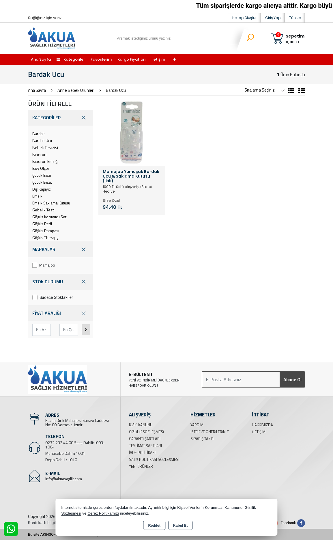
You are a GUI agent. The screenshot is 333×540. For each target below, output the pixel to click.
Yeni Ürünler (141, 466)
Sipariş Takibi (202, 439)
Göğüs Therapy (45, 237)
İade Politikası (142, 452)
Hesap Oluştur (244, 17)
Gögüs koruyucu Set (49, 217)
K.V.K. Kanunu (140, 425)
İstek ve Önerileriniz (209, 432)
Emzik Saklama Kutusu (51, 203)
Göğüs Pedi (42, 224)
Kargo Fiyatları (131, 59)
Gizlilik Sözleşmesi (146, 432)
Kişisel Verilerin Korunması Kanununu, (210, 507)
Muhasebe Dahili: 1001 (65, 453)
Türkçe (295, 17)
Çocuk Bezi (41, 175)
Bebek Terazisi (45, 147)
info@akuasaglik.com (63, 479)
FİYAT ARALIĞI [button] (60, 313)
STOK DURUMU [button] (60, 282)
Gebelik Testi (43, 210)
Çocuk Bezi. (42, 182)
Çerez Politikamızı (103, 513)
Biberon (39, 154)
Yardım (196, 425)
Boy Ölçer (40, 168)
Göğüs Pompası (45, 231)
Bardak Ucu (42, 140)
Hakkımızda (262, 425)
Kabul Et (180, 526)
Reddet (154, 526)
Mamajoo (43, 265)
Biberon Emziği (45, 161)
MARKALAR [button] (60, 249)
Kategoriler (71, 59)
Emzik (37, 196)
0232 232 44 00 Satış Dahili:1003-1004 (75, 445)
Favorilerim (101, 59)
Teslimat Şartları (145, 445)
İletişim (158, 59)
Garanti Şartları (144, 439)
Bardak (38, 134)
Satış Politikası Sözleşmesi (154, 459)
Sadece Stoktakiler (52, 297)
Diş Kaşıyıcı (41, 189)
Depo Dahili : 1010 (61, 460)
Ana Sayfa (41, 59)
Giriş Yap (272, 17)
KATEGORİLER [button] (60, 118)
